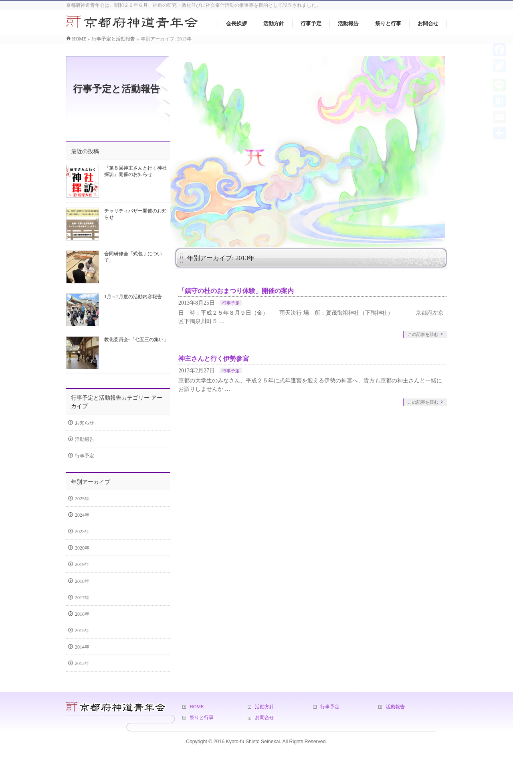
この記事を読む (423, 334)
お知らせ (84, 423)
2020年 (82, 548)
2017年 (82, 597)
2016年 (82, 614)
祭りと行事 (202, 717)
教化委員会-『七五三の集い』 (136, 339)
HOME (197, 706)
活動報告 (84, 439)
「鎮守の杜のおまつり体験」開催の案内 (236, 290)
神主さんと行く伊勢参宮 (213, 358)
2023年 (82, 531)
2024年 (82, 515)
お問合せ (264, 717)
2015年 (82, 630)
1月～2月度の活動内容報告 (133, 296)
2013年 (82, 663)
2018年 (82, 581)
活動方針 (264, 706)
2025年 (82, 498)
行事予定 (231, 303)
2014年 (82, 647)
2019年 (82, 564)
